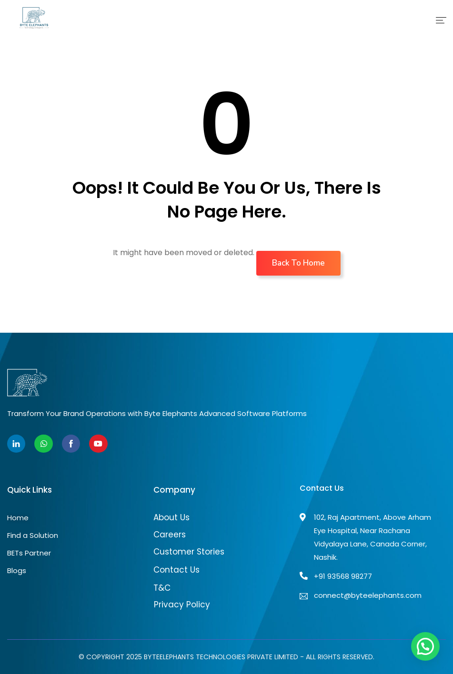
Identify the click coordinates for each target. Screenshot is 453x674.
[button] (425, 646)
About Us (171, 517)
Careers (169, 534)
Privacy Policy (182, 604)
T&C (162, 588)
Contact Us (176, 569)
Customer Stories (188, 551)
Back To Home (298, 263)
